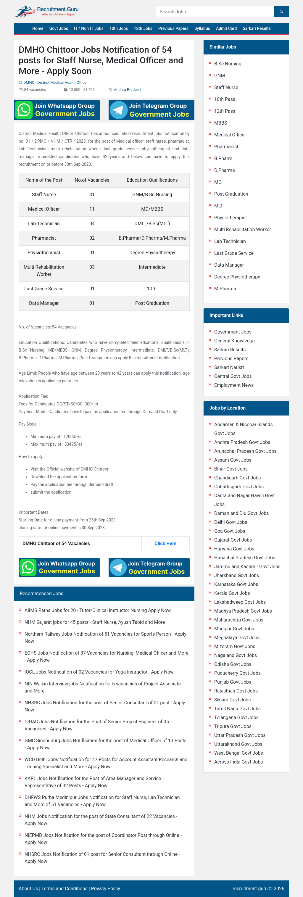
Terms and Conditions (64, 888)
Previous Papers (173, 28)
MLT (218, 206)
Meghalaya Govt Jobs (237, 637)
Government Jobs (233, 332)
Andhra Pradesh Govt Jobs (242, 442)
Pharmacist (226, 146)
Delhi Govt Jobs (230, 522)
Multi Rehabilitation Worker (242, 229)
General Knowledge (234, 341)
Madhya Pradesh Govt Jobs (243, 611)
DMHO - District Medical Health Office (54, 82)
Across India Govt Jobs (238, 762)
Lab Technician (230, 241)
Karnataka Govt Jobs (236, 584)
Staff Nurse (226, 87)
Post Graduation (231, 194)
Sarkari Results (257, 28)
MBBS (220, 123)
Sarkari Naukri (229, 367)
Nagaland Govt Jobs (235, 655)
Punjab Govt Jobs (232, 682)
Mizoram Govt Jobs (234, 646)
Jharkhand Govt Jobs (236, 575)
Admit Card (226, 28)
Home (37, 28)
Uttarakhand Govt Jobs (238, 744)
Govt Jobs (58, 28)
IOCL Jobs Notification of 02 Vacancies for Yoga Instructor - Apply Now (99, 672)
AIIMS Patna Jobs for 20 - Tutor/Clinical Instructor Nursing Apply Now (98, 610)
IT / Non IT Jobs (89, 28)
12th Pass (224, 111)
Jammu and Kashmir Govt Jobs (247, 566)
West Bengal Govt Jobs (238, 753)
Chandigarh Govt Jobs (237, 478)
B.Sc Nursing (227, 64)
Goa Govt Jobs (229, 531)
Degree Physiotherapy (237, 277)
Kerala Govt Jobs (232, 593)
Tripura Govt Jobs (233, 726)
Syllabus (202, 28)
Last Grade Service (234, 253)
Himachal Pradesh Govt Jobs (244, 558)
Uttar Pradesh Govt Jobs (239, 735)
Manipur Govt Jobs (234, 629)
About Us (28, 888)
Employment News (234, 385)
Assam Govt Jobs (233, 460)
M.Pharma (225, 289)
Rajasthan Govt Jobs (236, 691)
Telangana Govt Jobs (236, 717)
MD (217, 182)
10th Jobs (118, 28)
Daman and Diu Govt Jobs (241, 513)
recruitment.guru (250, 888)
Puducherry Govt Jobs (237, 673)
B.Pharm (223, 158)
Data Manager (229, 265)
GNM (219, 75)
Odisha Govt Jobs (233, 664)
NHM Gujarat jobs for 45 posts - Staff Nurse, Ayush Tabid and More (95, 622)
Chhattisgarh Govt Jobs (239, 486)
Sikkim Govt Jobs (232, 700)
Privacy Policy (105, 888)
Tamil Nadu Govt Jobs (237, 708)
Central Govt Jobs (233, 376)
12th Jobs (143, 28)
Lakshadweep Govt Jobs (240, 602)
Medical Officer (230, 135)
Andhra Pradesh (127, 89)
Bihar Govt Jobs (231, 469)
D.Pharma (224, 170)
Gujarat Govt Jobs (233, 540)
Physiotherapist (230, 217)
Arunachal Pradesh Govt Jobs (245, 451)
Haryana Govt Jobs (234, 549)
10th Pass (224, 99)
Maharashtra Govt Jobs (238, 620)
